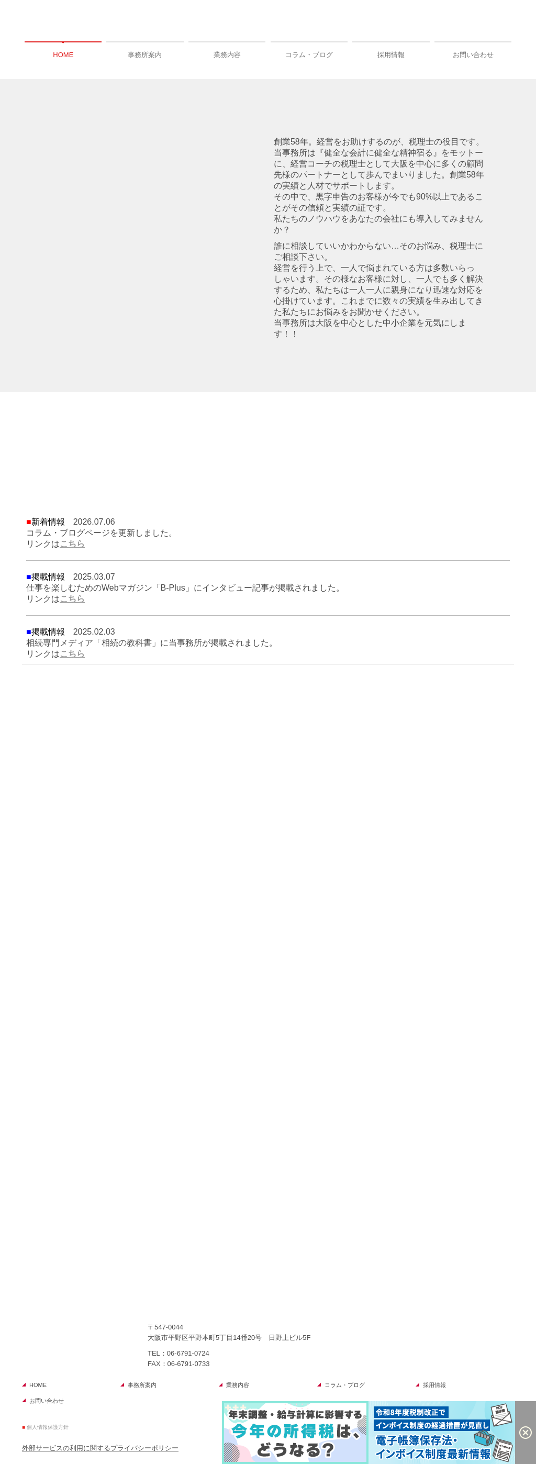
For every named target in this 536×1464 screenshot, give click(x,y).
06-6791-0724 (188, 1353)
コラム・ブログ (309, 55)
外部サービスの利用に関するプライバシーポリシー (100, 1448)
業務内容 (227, 55)
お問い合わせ (473, 55)
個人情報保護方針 (48, 1427)
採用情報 (391, 55)
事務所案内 (145, 55)
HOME (63, 55)
